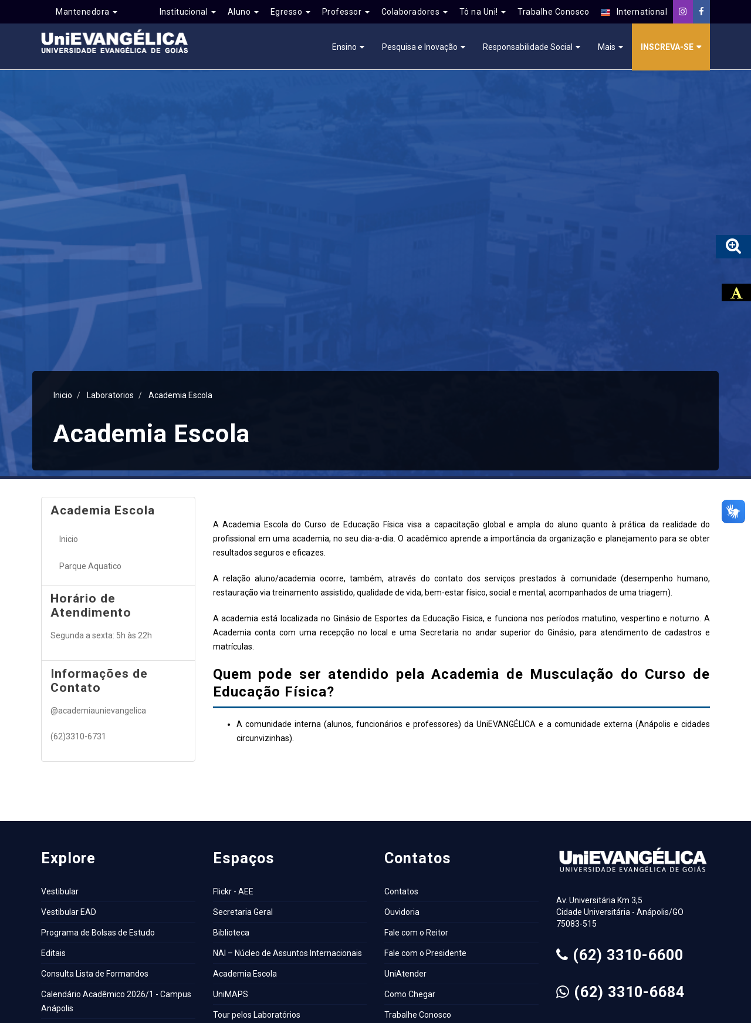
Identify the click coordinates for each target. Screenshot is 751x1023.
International (634, 12)
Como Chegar (409, 994)
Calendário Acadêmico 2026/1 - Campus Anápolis (116, 1001)
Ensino (344, 47)
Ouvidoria (402, 912)
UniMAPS (230, 994)
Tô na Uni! (482, 11)
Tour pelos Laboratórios (256, 1014)
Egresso (290, 11)
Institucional (188, 11)
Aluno (243, 11)
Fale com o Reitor (416, 932)
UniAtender (405, 973)
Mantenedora (86, 11)
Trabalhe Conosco (553, 11)
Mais (606, 47)
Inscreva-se (667, 47)
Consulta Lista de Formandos (94, 973)
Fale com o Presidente (425, 953)
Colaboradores (414, 11)
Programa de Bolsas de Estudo (98, 932)
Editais (53, 953)
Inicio (62, 395)
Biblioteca (231, 932)
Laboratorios (110, 395)
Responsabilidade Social (528, 47)
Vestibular (60, 891)
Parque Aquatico (90, 566)
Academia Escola (180, 395)
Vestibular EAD (68, 912)
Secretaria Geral (243, 912)
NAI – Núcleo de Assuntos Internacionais (287, 953)
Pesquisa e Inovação (420, 47)
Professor (346, 11)
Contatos (401, 891)
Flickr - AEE (233, 891)
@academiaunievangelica (98, 710)
